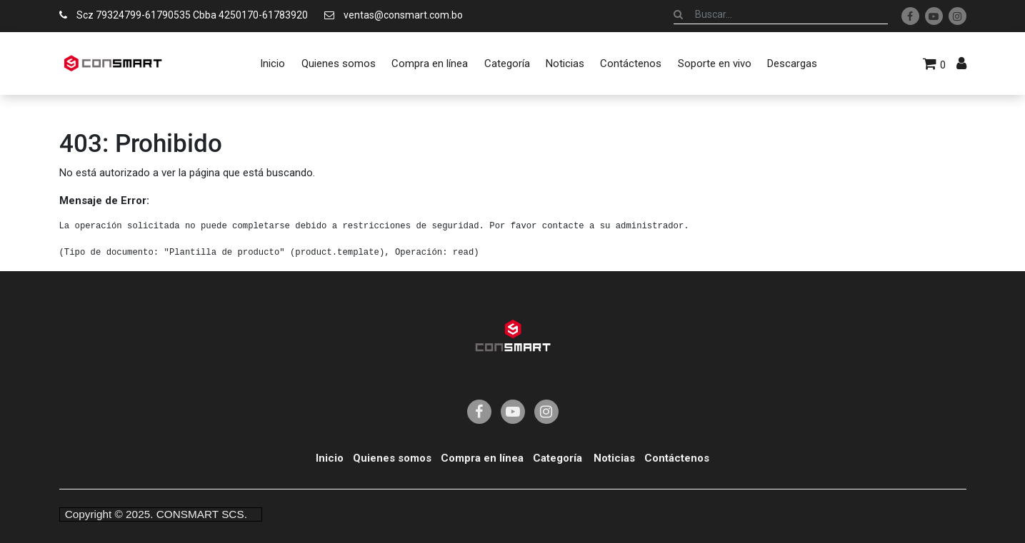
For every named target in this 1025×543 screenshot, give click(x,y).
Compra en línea (482, 458)
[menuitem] (272, 63)
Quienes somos (392, 458)
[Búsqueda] (678, 14)
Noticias (614, 458)
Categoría (557, 458)
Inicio (330, 458)
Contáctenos (676, 458)
